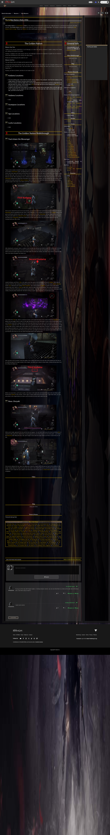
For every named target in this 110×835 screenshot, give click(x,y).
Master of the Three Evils (47, 533)
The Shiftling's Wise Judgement (48, 545)
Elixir (68, 138)
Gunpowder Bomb (71, 154)
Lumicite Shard (46, 469)
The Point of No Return (27, 544)
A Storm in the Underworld (52, 525)
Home (14, 634)
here (59, 432)
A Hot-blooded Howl (44, 524)
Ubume (68, 180)
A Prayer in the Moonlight (19, 525)
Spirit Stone (69, 145)
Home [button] (41, 5)
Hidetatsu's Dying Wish (38, 530)
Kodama (70, 128)
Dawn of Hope (28, 530)
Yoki (68, 177)
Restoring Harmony (49, 534)
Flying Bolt (69, 181)
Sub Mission (20, 25)
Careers (83, 634)
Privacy (91, 634)
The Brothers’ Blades (17, 539)
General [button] (46, 5)
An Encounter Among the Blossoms (44, 527)
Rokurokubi (69, 183)
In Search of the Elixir (33, 531)
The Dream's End (30, 540)
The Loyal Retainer (46, 542)
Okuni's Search (17, 534)
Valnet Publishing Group (92, 638)
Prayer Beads (70, 146)
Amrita (71, 85)
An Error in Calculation (18, 528)
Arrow (68, 140)
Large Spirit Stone (71, 152)
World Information (6, 13)
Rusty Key (69, 167)
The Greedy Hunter (26, 542)
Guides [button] (74, 5)
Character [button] (52, 5)
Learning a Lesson (15, 533)
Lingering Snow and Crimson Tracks (30, 533)
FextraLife (78, 638)
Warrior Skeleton (71, 186)
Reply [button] (76, 593)
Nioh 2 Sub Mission (33, 522)
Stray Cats (22, 537)
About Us (26, 634)
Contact (30, 634)
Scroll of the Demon (27, 536)
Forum (22, 634)
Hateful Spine (70, 148)
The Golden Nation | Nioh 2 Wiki (17, 20)
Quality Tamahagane (72, 155)
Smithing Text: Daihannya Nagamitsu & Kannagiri (74, 98)
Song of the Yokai (53, 536)
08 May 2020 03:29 (69, 602)
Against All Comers (29, 527)
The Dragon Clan (20, 540)
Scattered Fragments (16, 536)
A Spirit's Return (40, 525)
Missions (16, 13)
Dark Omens (20, 530)
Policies (95, 634)
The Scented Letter (27, 545)
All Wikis (18, 634)
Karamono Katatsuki (72, 82)
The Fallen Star (39, 540)
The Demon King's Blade (50, 539)
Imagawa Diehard (15, 531)
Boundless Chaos (51, 528)
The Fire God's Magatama (51, 540)
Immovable (23, 531)
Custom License (39, 642)
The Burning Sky (39, 539)
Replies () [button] (70, 593)
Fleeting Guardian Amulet (73, 157)
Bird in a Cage (13, 29)
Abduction (21, 527)
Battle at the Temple (30, 528)
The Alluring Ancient (42, 537)
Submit (46, 577)
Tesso (68, 178)
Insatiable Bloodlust (44, 531)
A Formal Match (34, 524)
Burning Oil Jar (70, 151)
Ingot (68, 137)
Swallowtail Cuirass (71, 81)
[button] (91, 2)
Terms (87, 634)
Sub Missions (24, 13)
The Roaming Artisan (17, 545)
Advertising (78, 634)
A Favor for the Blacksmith (22, 524)
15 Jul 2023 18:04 (70, 586)
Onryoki (74, 50)
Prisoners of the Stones (28, 534)
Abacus (69, 141)
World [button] (69, 5)
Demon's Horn (70, 149)
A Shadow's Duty (31, 525)
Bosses (69, 50)
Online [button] (64, 5)
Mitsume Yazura (71, 184)
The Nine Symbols (16, 544)
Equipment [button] (58, 5)
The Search (37, 545)
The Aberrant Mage (31, 537)
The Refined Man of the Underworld (43, 544)
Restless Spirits (39, 534)
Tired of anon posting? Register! (71, 559)
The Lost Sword (37, 542)
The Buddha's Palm (28, 539)
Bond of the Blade (41, 528)
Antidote (69, 143)
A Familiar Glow (10, 524)
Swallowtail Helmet (71, 79)
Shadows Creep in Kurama (40, 536)
